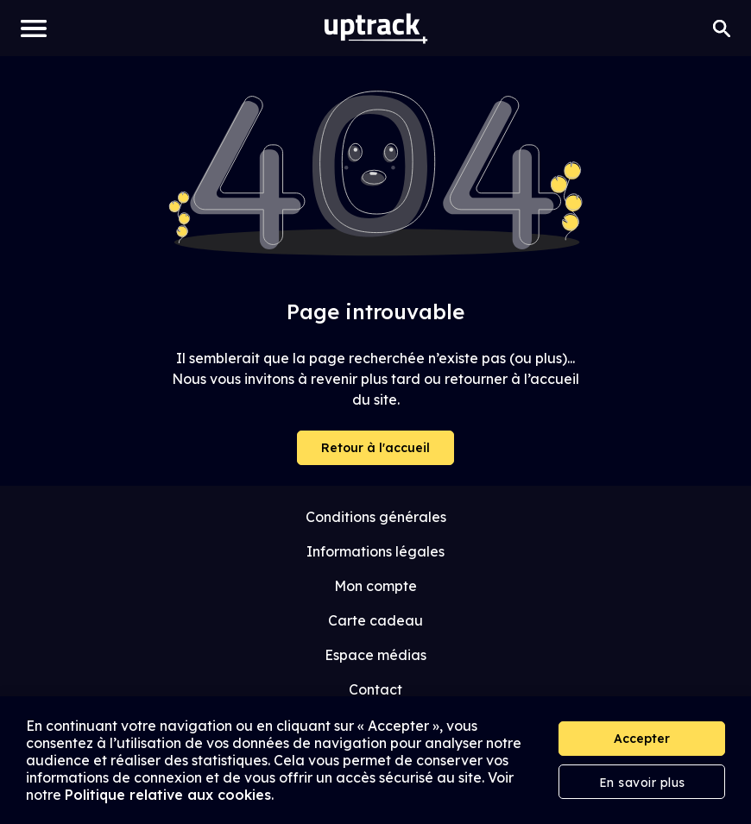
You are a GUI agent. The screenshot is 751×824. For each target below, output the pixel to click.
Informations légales (375, 551)
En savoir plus (642, 782)
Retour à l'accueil (375, 448)
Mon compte (375, 585)
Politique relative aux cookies (168, 794)
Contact (375, 689)
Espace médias (375, 655)
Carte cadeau (375, 620)
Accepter (642, 738)
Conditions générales (376, 516)
